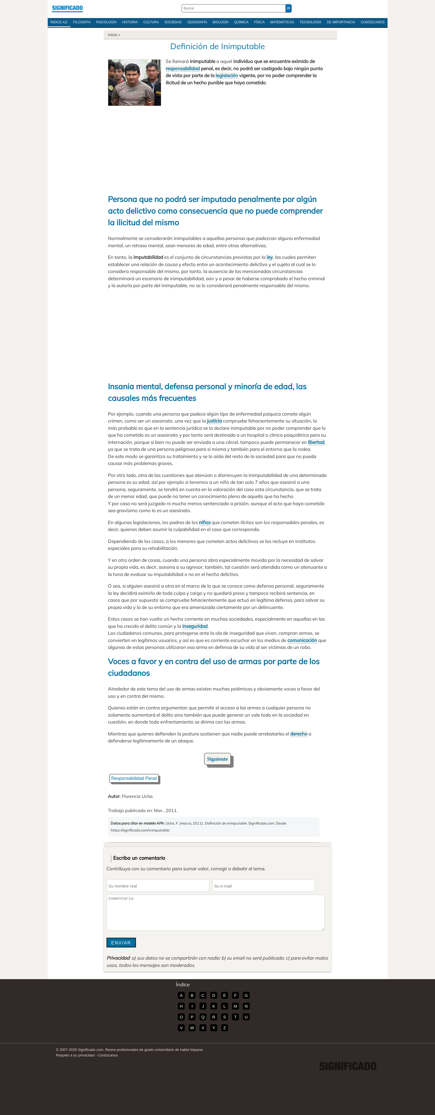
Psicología (106, 22)
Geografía (197, 22)
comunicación (302, 640)
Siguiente (217, 759)
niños (205, 522)
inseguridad (195, 626)
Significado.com (67, 8)
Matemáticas (282, 22)
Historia (130, 22)
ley (270, 257)
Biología (221, 22)
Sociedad (173, 22)
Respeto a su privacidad (75, 1055)
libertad (316, 442)
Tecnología (311, 22)
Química (241, 22)
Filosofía (82, 22)
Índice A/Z (59, 22)
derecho (298, 734)
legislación (227, 75)
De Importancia (341, 22)
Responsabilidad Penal (134, 778)
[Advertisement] (217, 147)
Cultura (151, 22)
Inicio (112, 34)
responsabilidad (183, 68)
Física (259, 22)
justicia (214, 421)
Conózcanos (373, 22)
